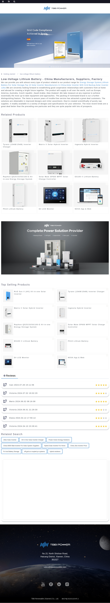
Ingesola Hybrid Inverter (86, 144)
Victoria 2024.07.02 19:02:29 (23, 393)
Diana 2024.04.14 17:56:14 (22, 418)
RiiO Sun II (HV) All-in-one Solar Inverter (30, 293)
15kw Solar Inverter (9, 440)
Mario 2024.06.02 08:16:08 (22, 402)
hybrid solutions (55, 452)
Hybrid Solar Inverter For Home (54, 446)
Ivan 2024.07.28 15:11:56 (21, 385)
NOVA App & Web (83, 209)
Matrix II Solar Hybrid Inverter (53, 144)
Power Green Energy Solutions (59, 440)
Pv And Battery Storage (11, 452)
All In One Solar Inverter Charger (32, 440)
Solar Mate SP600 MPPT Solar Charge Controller (53, 178)
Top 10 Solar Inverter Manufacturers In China (45, 85)
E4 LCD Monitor (46, 209)
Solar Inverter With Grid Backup (81, 85)
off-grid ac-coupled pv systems (34, 452)
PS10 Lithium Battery (13, 209)
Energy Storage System (90, 82)
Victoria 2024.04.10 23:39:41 (23, 426)
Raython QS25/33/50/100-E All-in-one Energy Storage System (18, 178)
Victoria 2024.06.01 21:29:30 (23, 410)
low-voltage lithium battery (30, 74)
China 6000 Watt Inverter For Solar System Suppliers (21, 446)
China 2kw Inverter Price (78, 446)
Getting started (9, 74)
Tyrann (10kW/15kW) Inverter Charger (17, 146)
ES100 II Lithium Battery (87, 177)
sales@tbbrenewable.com (55, 567)
